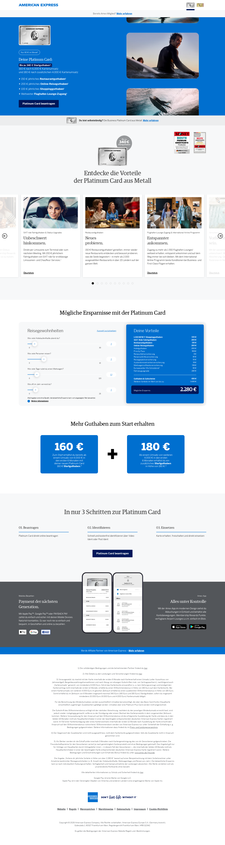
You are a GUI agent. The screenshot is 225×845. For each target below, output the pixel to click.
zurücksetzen (106, 331)
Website (61, 809)
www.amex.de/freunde (145, 752)
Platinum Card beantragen (38, 103)
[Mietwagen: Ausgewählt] (111, 374)
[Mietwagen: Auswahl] (65, 374)
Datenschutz (123, 809)
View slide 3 (102, 283)
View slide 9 (128, 283)
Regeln (73, 809)
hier (145, 668)
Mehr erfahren (136, 650)
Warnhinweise (105, 809)
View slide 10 (132, 283)
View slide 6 (115, 283)
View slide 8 (124, 283)
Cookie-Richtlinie (158, 809)
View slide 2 (97, 283)
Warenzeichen (87, 809)
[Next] (220, 235)
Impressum (140, 809)
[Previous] (4, 235)
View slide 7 (119, 283)
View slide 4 (106, 283)
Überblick (152, 273)
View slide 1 (93, 283)
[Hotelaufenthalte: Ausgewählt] (111, 343)
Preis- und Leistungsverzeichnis (144, 727)
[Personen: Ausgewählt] (111, 359)
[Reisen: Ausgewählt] (111, 389)
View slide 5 (111, 283)
